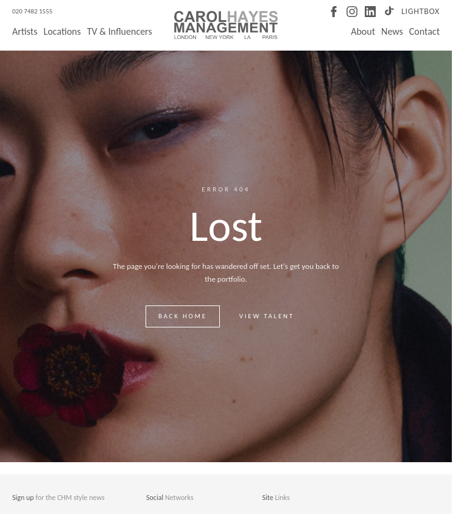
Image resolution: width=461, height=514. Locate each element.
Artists (24, 31)
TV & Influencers (119, 31)
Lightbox (420, 11)
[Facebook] (333, 11)
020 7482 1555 (32, 11)
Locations (61, 31)
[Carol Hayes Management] (226, 25)
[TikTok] (388, 11)
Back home (182, 316)
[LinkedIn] (370, 11)
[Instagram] (352, 11)
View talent (266, 316)
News (392, 31)
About (363, 31)
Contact (424, 31)
